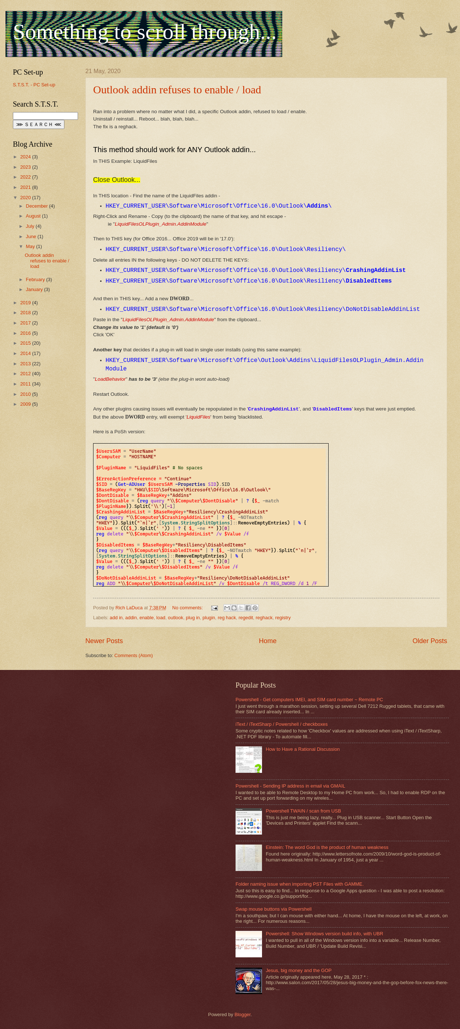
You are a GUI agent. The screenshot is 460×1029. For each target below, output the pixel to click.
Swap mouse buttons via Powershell (274, 909)
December (37, 206)
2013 (26, 363)
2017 (26, 323)
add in (116, 617)
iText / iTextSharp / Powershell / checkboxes (282, 724)
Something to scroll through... (145, 31)
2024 (26, 156)
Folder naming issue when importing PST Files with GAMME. (300, 884)
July (30, 226)
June (32, 236)
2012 (26, 373)
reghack (264, 617)
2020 (26, 197)
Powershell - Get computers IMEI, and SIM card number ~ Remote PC (309, 699)
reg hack (227, 617)
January (35, 289)
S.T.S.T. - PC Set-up (34, 84)
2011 (26, 384)
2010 (26, 394)
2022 (26, 177)
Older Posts (430, 641)
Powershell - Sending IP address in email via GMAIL (290, 786)
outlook (175, 617)
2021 (26, 187)
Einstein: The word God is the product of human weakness (327, 847)
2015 (26, 343)
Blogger (242, 1014)
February (36, 279)
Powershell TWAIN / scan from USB (303, 811)
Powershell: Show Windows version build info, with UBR (324, 933)
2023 (26, 167)
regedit (245, 617)
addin (131, 617)
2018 (26, 312)
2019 (26, 302)
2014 (26, 353)
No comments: (188, 607)
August (34, 216)
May (31, 246)
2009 (26, 404)
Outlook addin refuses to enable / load (177, 89)
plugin (208, 617)
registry (283, 617)
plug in (193, 617)
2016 (26, 333)
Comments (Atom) (133, 655)
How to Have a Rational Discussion (303, 749)
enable (146, 617)
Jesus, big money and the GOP (299, 970)
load (160, 617)
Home (267, 641)
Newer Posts (104, 641)
